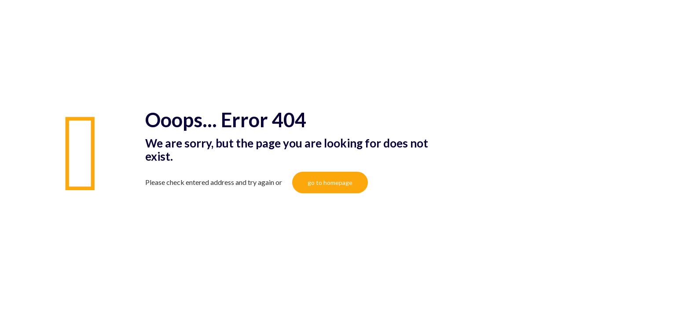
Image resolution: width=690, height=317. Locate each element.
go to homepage (330, 182)
